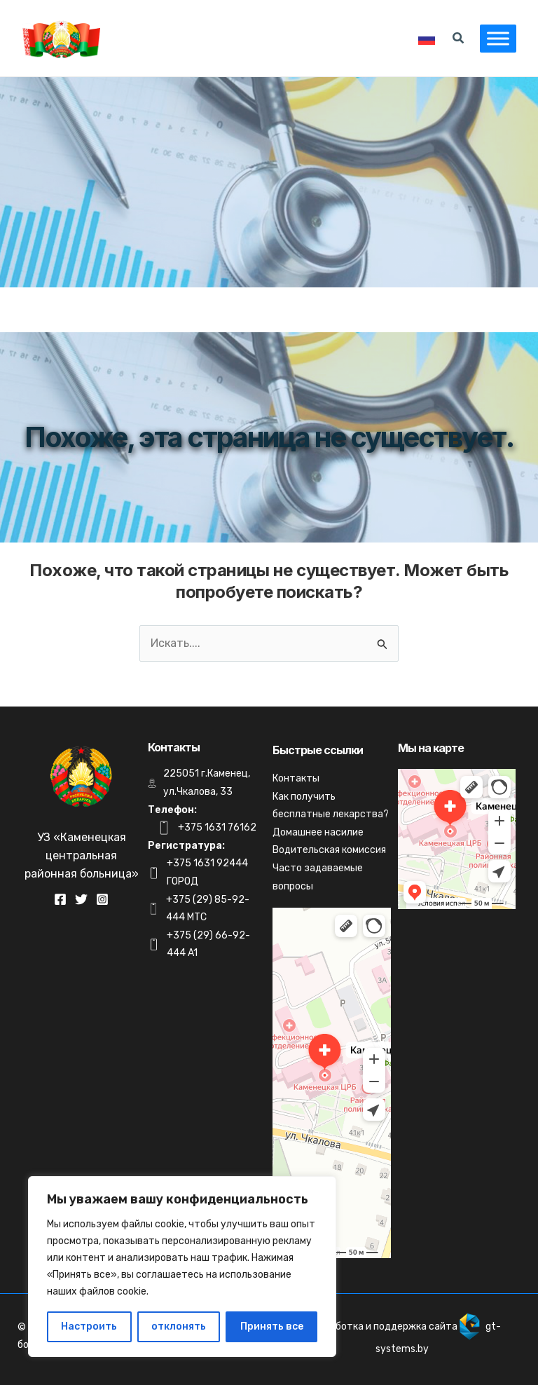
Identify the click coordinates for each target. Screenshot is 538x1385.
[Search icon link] (459, 40)
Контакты (296, 778)
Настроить (89, 1326)
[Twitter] (81, 899)
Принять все (271, 1326)
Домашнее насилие (318, 832)
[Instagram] (102, 899)
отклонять (178, 1326)
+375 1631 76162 (217, 827)
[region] (182, 1266)
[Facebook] (60, 899)
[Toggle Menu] (497, 38)
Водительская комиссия (329, 850)
